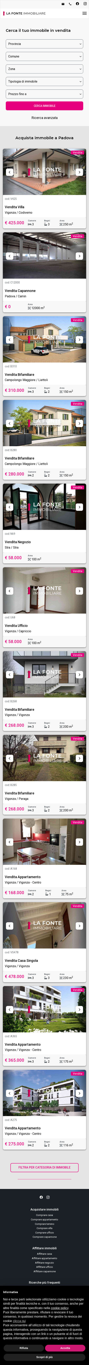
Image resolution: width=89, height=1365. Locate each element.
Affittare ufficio (44, 1267)
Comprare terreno (44, 1224)
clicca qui (19, 1321)
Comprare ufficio (44, 1232)
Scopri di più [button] (44, 1357)
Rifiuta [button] (24, 1348)
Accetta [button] (65, 1348)
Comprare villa (44, 1228)
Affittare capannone (45, 1271)
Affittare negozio (44, 1262)
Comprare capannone (45, 1236)
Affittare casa (44, 1253)
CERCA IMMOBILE (44, 105)
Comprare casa (44, 1215)
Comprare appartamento (44, 1219)
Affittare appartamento (44, 1258)
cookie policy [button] (59, 1308)
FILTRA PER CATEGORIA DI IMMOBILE (44, 1167)
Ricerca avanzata (45, 118)
